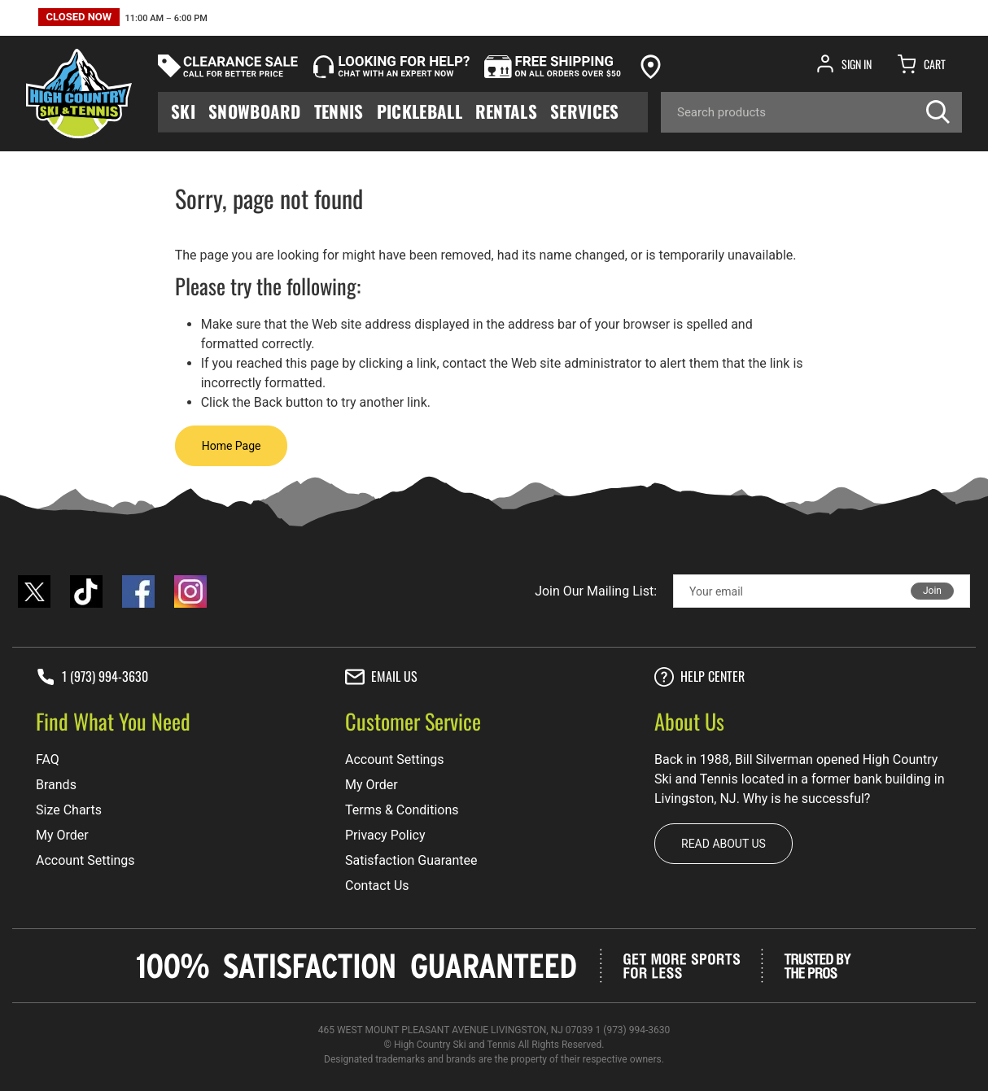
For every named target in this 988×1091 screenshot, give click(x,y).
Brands (56, 784)
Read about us (723, 843)
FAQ (47, 759)
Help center (699, 677)
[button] (123, 19)
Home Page (231, 445)
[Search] (811, 112)
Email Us (381, 677)
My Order (62, 835)
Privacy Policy (385, 835)
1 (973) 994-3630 (92, 677)
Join (932, 590)
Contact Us (377, 885)
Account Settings (85, 860)
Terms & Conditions (402, 810)
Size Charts (69, 810)
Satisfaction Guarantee (411, 860)
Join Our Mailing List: (596, 591)
